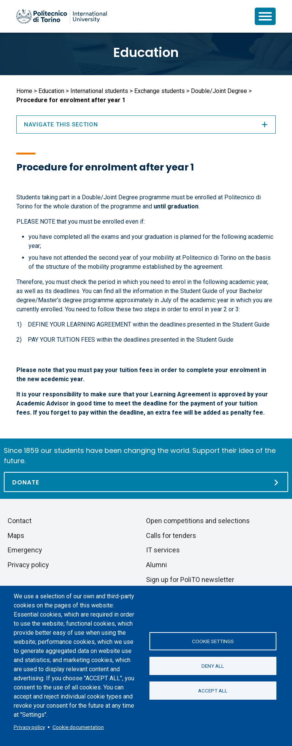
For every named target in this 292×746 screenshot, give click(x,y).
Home (24, 91)
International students (99, 91)
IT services (163, 550)
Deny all (213, 666)
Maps (16, 535)
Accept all (212, 691)
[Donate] (146, 482)
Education (146, 52)
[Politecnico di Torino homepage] (61, 16)
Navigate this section (146, 124)
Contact (20, 521)
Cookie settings (213, 641)
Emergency (25, 550)
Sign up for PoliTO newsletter (190, 580)
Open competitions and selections (198, 521)
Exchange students (159, 91)
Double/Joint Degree (219, 91)
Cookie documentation (78, 727)
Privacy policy (29, 727)
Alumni (156, 565)
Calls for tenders (171, 535)
